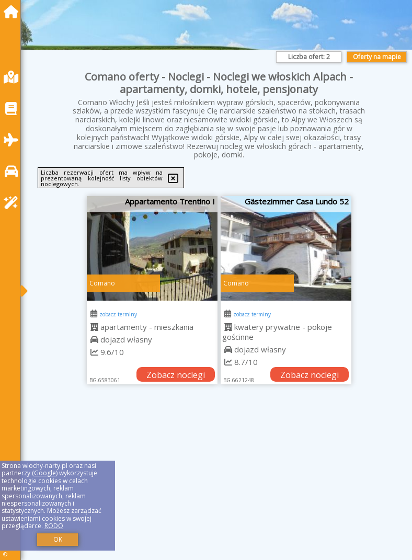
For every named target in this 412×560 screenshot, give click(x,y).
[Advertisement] (219, 484)
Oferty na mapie (377, 56)
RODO (53, 525)
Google (45, 472)
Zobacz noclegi (175, 375)
